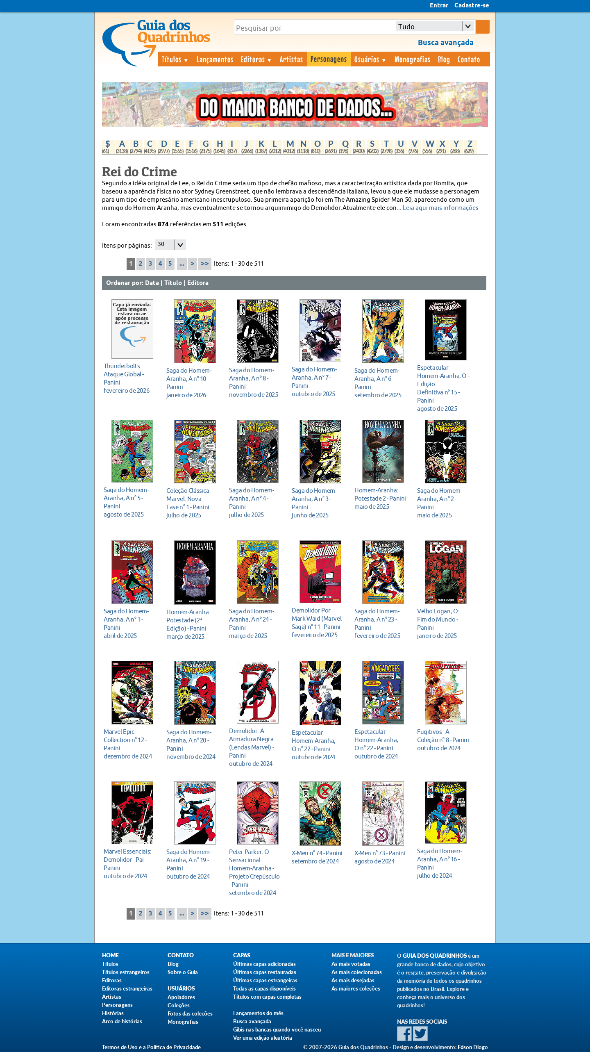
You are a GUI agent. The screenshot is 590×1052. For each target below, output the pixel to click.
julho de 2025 (192, 503)
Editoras (257, 59)
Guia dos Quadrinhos (435, 956)
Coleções (179, 1005)
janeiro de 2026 (192, 383)
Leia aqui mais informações (441, 208)
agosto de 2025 (443, 388)
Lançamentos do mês (258, 1013)
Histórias (113, 1013)
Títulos (175, 59)
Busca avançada (252, 1021)
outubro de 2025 (318, 381)
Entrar (439, 6)
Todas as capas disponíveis (264, 988)
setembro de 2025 (380, 383)
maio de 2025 (380, 498)
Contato (469, 59)
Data (152, 283)
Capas (241, 955)
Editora (198, 283)
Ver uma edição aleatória (262, 1037)
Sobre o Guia (183, 972)
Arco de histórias (122, 1021)
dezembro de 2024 (130, 744)
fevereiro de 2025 (318, 622)
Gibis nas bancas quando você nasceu (277, 1029)
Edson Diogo (473, 1047)
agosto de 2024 (380, 857)
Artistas (291, 59)
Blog (444, 59)
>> (205, 264)
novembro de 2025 (255, 382)
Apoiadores (181, 997)
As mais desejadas (352, 980)
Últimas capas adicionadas (264, 964)
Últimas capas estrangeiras (265, 980)
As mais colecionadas (356, 972)
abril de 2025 (130, 623)
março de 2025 (192, 624)
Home (110, 955)
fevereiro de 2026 (130, 378)
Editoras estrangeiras (127, 988)
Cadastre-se (471, 6)
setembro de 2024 (255, 872)
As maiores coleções (355, 988)
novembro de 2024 (192, 744)
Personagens (329, 59)
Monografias (413, 59)
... (181, 264)
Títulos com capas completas (267, 996)
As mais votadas (350, 964)
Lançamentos (215, 59)
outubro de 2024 (255, 747)
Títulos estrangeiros (126, 972)
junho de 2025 (318, 503)
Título (173, 283)
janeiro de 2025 (443, 623)
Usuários (370, 59)
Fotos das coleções (190, 1013)
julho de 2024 (443, 863)
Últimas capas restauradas (264, 972)
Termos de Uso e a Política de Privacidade (151, 1047)
